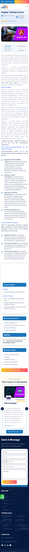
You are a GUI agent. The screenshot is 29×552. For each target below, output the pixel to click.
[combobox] (5, 462)
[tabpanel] (14, 157)
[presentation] (2, 408)
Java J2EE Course (8, 528)
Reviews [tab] (21, 50)
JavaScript (23, 109)
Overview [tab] (7, 46)
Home (5, 494)
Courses (6, 500)
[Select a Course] (14, 466)
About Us (6, 497)
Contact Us (6, 509)
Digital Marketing (21, 516)
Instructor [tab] (7, 50)
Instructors (6, 503)
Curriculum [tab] (21, 46)
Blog (5, 506)
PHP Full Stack (7, 516)
